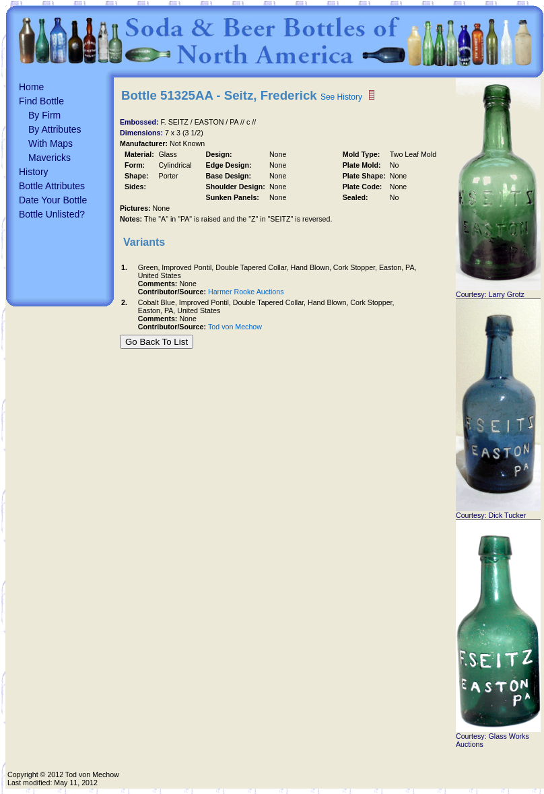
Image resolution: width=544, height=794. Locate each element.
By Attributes (54, 129)
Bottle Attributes (52, 185)
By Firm (44, 115)
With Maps (50, 143)
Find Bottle (41, 101)
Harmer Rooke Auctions (246, 292)
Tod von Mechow (235, 327)
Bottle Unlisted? (52, 214)
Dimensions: (142, 133)
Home (31, 86)
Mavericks (49, 157)
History (33, 171)
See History (341, 97)
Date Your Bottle (53, 200)
